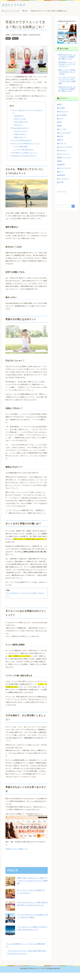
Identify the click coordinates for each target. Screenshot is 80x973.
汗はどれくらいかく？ (21, 131)
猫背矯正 (62, 165)
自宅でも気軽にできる (21, 122)
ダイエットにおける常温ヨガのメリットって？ (26, 144)
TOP (11, 11)
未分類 (61, 182)
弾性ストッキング (65, 158)
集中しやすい (18, 125)
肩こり (61, 172)
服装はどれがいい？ (20, 137)
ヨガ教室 (62, 108)
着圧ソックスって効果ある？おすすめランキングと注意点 (67, 72)
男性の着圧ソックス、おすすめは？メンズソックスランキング (67, 65)
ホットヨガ (62, 129)
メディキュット (64, 154)
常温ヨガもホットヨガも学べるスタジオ (24, 156)
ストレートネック (65, 168)
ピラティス (62, 144)
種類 (8, 39)
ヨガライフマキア (16, 5)
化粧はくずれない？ (20, 134)
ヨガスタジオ (63, 112)
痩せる (15, 39)
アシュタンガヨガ (65, 133)
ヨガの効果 (62, 115)
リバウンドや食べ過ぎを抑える (23, 150)
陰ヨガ (61, 137)
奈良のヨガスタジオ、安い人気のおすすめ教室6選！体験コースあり (67, 89)
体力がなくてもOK (20, 119)
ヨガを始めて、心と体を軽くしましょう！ (25, 153)
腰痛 (60, 161)
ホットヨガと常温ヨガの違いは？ (22, 141)
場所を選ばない (19, 116)
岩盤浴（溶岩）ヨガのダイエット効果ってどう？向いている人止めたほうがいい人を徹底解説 (32, 881)
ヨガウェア (62, 151)
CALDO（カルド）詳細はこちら (16, 849)
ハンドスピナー (64, 179)
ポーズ (61, 119)
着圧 (60, 105)
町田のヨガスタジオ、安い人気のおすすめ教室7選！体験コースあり (67, 57)
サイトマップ (61, 192)
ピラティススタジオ (66, 147)
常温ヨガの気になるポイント (21, 128)
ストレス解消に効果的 (21, 147)
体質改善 (62, 175)
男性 (60, 122)
